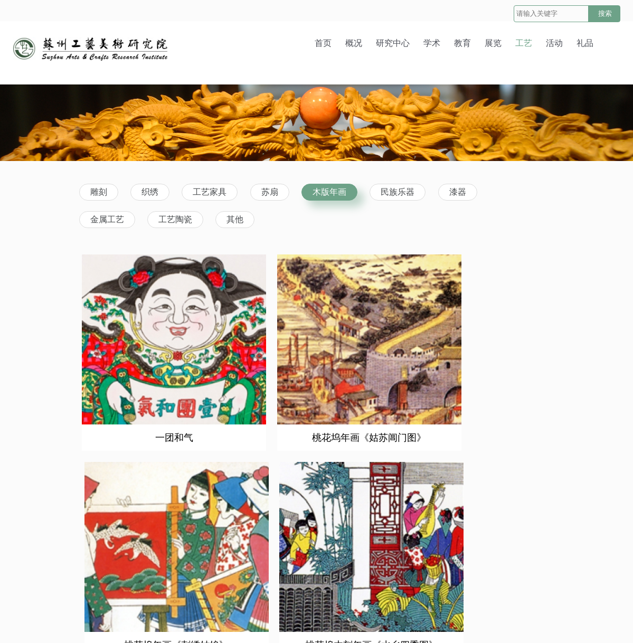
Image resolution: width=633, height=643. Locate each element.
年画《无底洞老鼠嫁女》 (258, 537)
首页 (323, 43)
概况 (353, 43)
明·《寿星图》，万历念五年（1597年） (380, 537)
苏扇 (269, 191)
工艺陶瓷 (175, 219)
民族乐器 (397, 191)
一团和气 (134, 383)
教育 (462, 43)
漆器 (457, 191)
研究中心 (393, 43)
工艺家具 (209, 191)
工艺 (523, 43)
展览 (493, 43)
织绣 (149, 191)
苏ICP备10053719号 (413, 622)
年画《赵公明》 (133, 537)
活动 (554, 43)
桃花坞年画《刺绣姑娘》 (380, 383)
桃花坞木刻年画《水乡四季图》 (502, 383)
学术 (431, 43)
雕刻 (98, 191)
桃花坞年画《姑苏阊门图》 (258, 383)
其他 (234, 219)
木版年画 (329, 191)
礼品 (585, 43)
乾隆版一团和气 (499, 537)
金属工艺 (107, 219)
